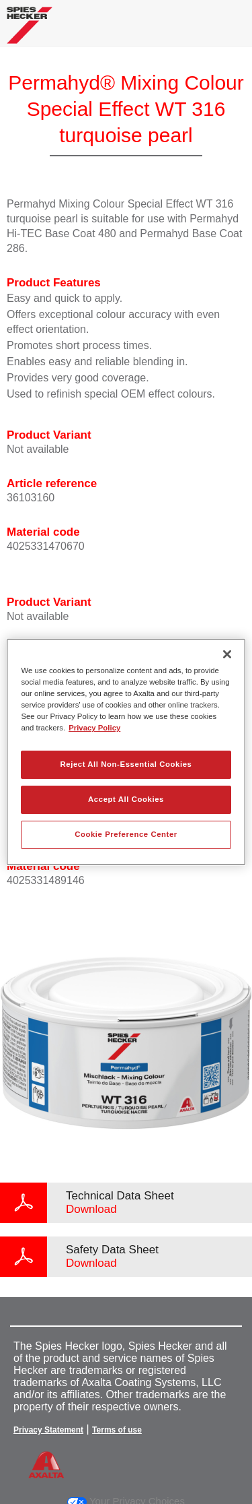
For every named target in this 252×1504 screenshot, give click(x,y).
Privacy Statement (48, 1430)
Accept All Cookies (126, 799)
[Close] (227, 654)
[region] (125, 752)
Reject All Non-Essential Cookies (126, 764)
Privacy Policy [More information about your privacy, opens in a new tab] (94, 728)
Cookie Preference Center (126, 834)
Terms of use (117, 1430)
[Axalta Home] (29, 30)
